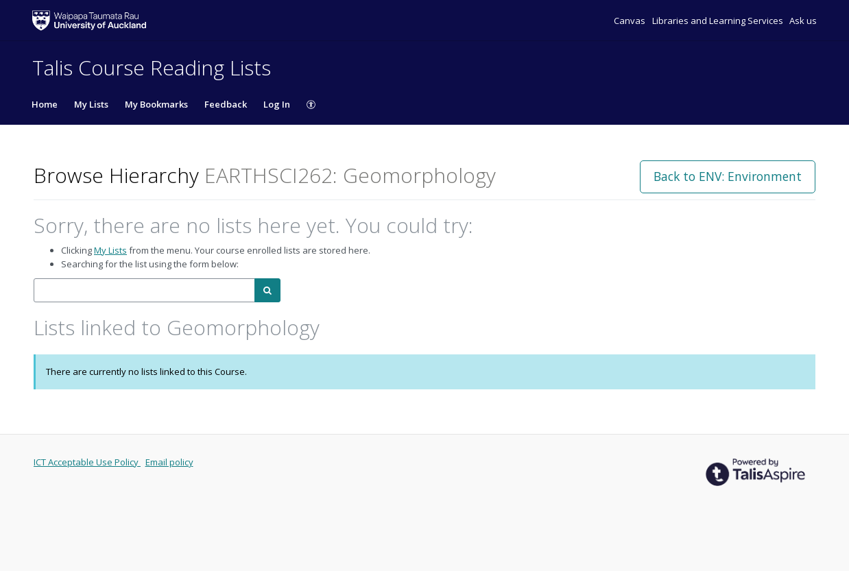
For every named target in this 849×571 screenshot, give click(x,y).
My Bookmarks (156, 104)
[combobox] (144, 290)
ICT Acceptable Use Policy (87, 462)
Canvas (630, 20)
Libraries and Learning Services (718, 20)
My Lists (91, 104)
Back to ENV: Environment (728, 176)
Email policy (169, 462)
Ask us (803, 20)
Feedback (225, 104)
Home (45, 104)
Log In (276, 104)
